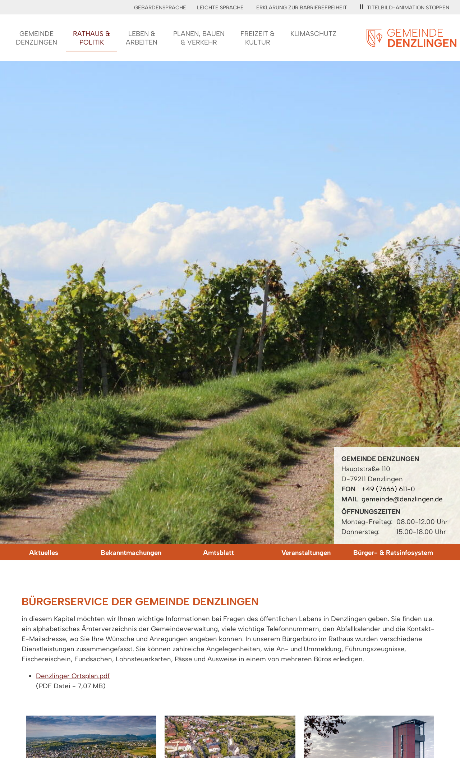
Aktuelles (43, 552)
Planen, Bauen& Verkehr (199, 37)
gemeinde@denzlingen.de (402, 499)
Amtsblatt (218, 552)
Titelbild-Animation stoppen (404, 7)
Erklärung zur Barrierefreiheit (301, 7)
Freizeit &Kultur (257, 37)
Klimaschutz (313, 33)
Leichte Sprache (220, 7)
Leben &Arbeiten (141, 37)
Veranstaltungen (306, 552)
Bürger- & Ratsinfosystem (393, 552)
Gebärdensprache (160, 7)
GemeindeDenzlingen (36, 37)
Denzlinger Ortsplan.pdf (73, 676)
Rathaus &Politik (91, 37)
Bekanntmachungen (131, 552)
